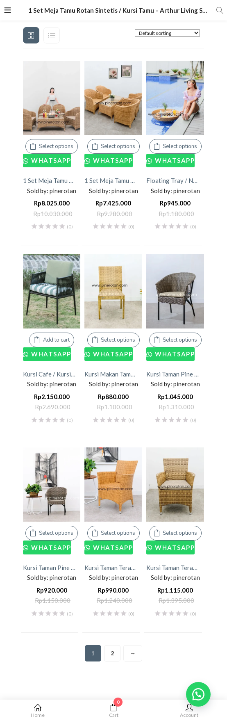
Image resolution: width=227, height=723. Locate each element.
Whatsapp (50, 160)
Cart (114, 711)
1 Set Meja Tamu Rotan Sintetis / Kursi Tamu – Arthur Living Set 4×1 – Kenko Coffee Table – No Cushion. (113, 180)
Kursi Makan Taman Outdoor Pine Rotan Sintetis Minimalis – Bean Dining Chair (113, 374)
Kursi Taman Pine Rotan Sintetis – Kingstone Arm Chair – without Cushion (52, 567)
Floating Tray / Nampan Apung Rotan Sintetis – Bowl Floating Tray (175, 180)
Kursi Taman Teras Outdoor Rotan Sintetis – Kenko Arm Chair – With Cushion (175, 567)
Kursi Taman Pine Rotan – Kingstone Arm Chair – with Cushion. (175, 374)
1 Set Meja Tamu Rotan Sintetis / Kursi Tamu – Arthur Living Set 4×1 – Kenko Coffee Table (52, 180)
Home (38, 711)
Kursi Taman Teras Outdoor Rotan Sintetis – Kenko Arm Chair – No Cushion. (113, 567)
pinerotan (63, 190)
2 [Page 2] (112, 653)
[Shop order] (167, 33)
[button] (198, 694)
